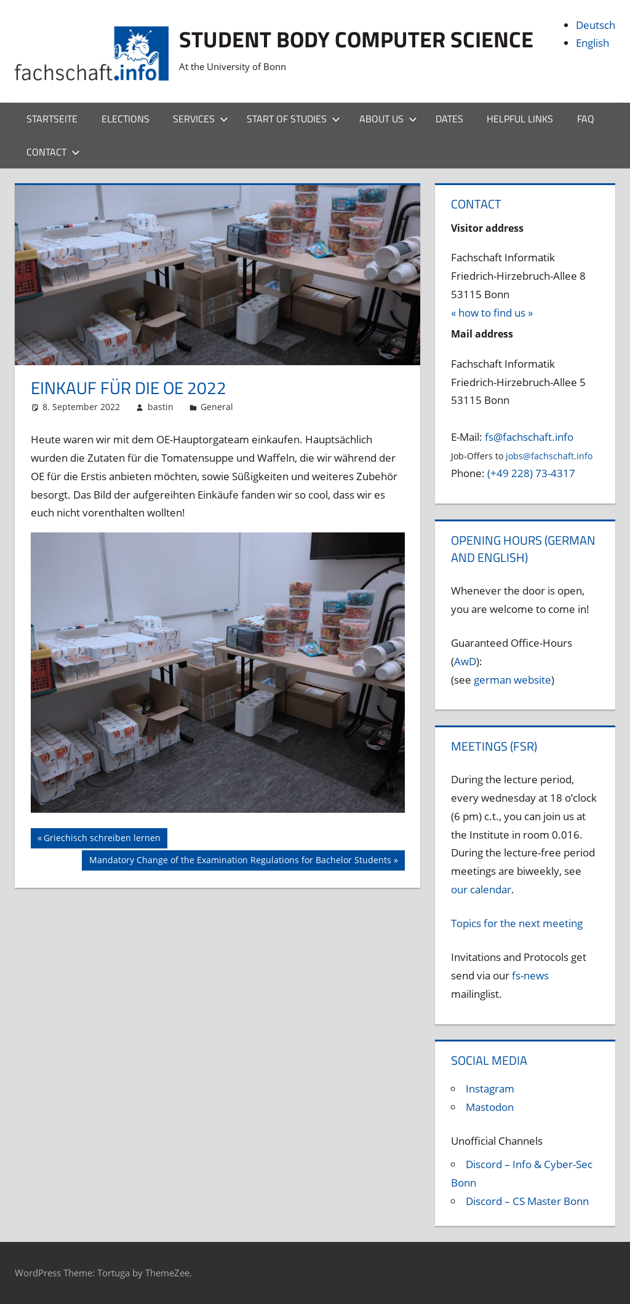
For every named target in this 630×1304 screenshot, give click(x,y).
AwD (465, 661)
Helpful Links (520, 118)
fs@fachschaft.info (529, 437)
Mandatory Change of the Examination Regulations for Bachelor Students (240, 861)
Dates (449, 118)
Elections (126, 118)
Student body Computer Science (356, 39)
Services (200, 118)
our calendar (481, 889)
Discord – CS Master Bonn (527, 1201)
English (592, 43)
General (217, 407)
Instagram (490, 1088)
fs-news (530, 975)
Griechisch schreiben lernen (102, 839)
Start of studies (293, 118)
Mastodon (490, 1107)
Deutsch (595, 25)
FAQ (585, 118)
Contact (53, 151)
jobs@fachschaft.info (549, 456)
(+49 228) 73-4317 (531, 473)
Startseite (52, 118)
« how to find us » (492, 313)
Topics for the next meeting (517, 923)
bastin (160, 407)
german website (512, 680)
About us (388, 118)
